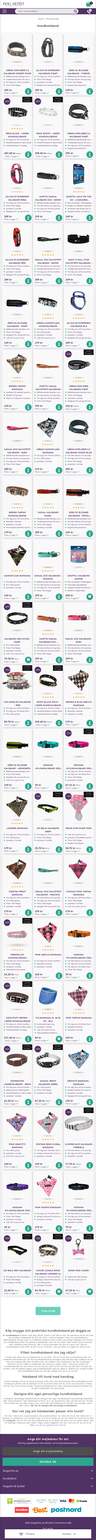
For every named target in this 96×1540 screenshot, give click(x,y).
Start (41, 18)
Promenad (53, 18)
